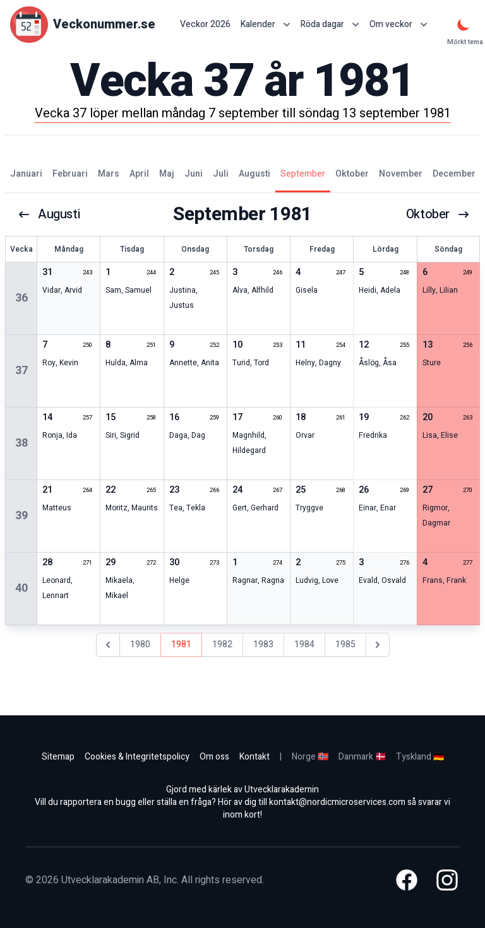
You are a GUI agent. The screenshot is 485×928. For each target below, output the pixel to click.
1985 (345, 644)
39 (21, 515)
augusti (49, 214)
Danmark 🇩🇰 (362, 756)
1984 (304, 644)
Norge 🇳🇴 (310, 756)
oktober (437, 214)
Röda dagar (330, 24)
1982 (222, 644)
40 (21, 588)
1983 (263, 644)
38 (21, 443)
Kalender (265, 24)
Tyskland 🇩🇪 (420, 756)
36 (21, 298)
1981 (181, 644)
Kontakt (254, 756)
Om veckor (398, 24)
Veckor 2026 (205, 24)
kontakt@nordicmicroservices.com (337, 802)
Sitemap (58, 756)
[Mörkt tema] (463, 24)
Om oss (214, 756)
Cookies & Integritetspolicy (137, 756)
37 (21, 370)
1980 (140, 644)
